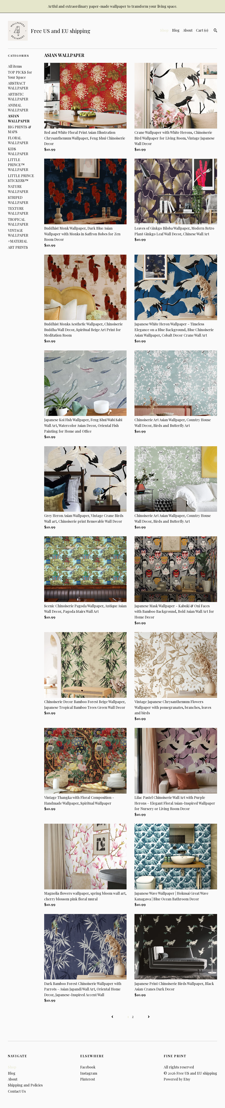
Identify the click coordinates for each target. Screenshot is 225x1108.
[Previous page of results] (112, 1016)
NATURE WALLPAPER (18, 189)
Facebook (87, 1067)
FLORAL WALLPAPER (18, 140)
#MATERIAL (17, 241)
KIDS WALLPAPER (18, 151)
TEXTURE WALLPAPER (18, 211)
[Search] (215, 31)
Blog (176, 30)
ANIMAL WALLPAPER (18, 107)
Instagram (88, 1073)
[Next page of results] (149, 1016)
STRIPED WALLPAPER (18, 200)
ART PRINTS (18, 247)
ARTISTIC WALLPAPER (18, 96)
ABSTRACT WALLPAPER (18, 85)
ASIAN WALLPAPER (18, 118)
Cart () (202, 30)
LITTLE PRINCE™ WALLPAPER (18, 164)
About (187, 30)
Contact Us (17, 1091)
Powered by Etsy (177, 1079)
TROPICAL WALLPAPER (18, 222)
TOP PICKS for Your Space (20, 74)
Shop (164, 30)
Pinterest (87, 1079)
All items (15, 66)
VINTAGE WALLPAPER (18, 233)
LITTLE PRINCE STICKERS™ (21, 178)
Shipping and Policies (25, 1085)
